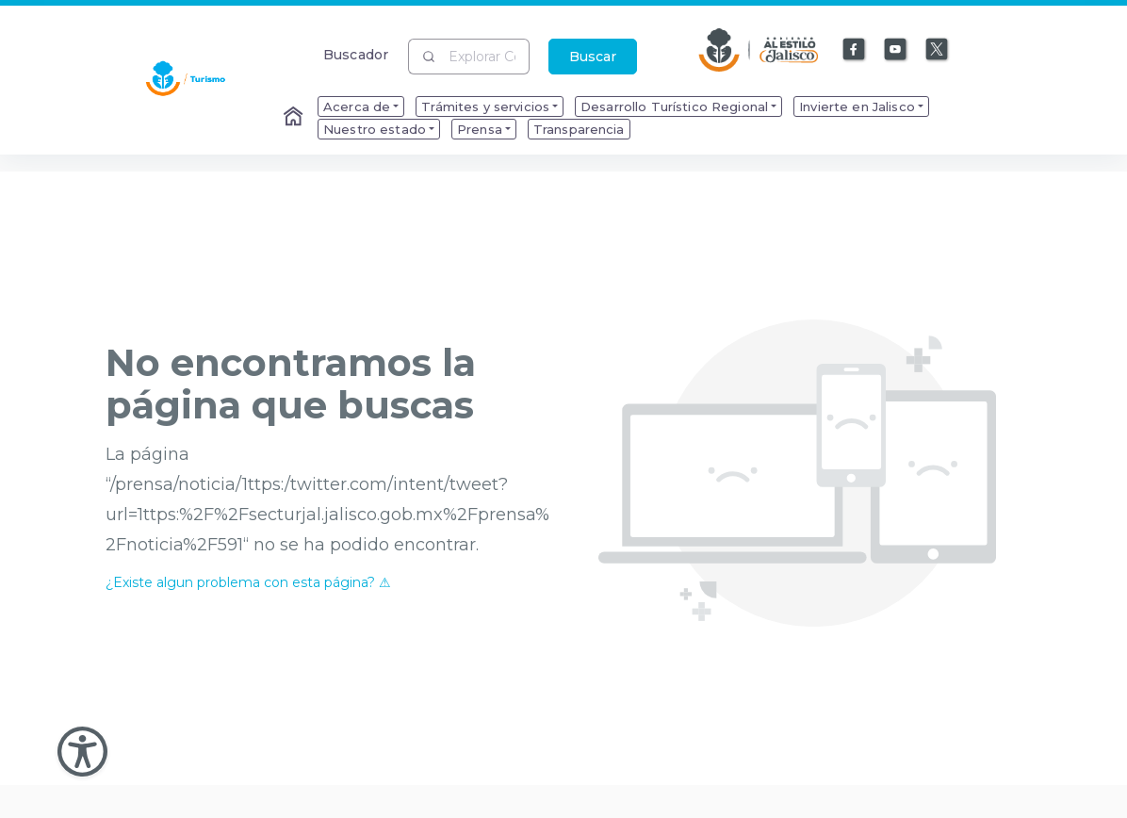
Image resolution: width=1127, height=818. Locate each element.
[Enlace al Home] (295, 117)
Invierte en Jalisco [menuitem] (857, 106)
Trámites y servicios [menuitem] (485, 106)
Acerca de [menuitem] (356, 106)
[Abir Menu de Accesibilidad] (82, 751)
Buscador (355, 54)
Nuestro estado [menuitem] (374, 129)
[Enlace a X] (937, 50)
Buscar (592, 56)
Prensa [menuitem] (479, 129)
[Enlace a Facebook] (855, 50)
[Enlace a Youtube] (896, 50)
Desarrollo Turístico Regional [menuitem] (674, 106)
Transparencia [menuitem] (579, 129)
